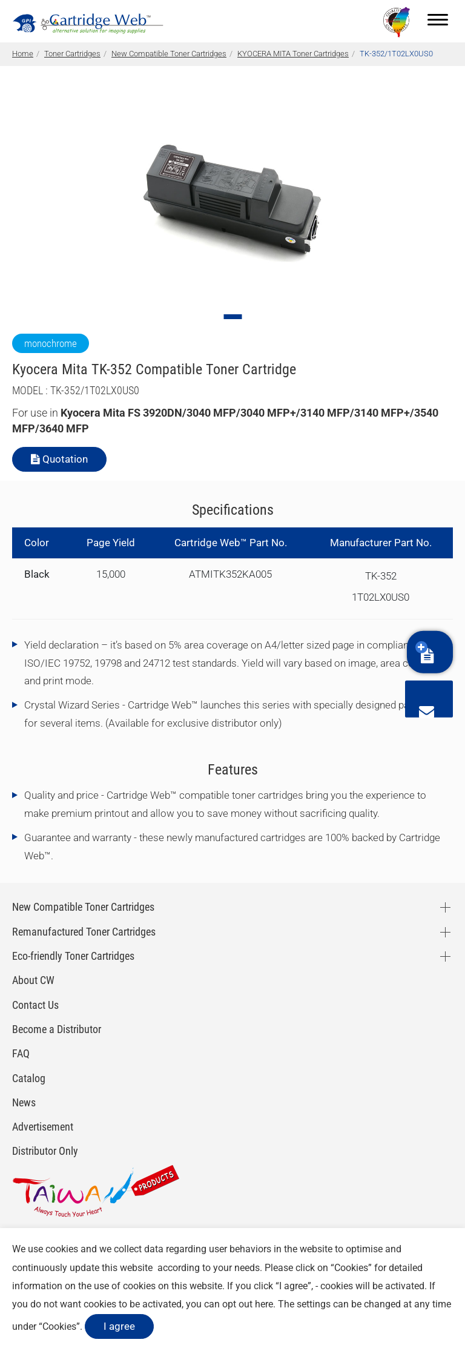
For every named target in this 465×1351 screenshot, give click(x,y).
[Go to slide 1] (232, 316)
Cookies (351, 1267)
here (264, 1304)
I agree (119, 1326)
